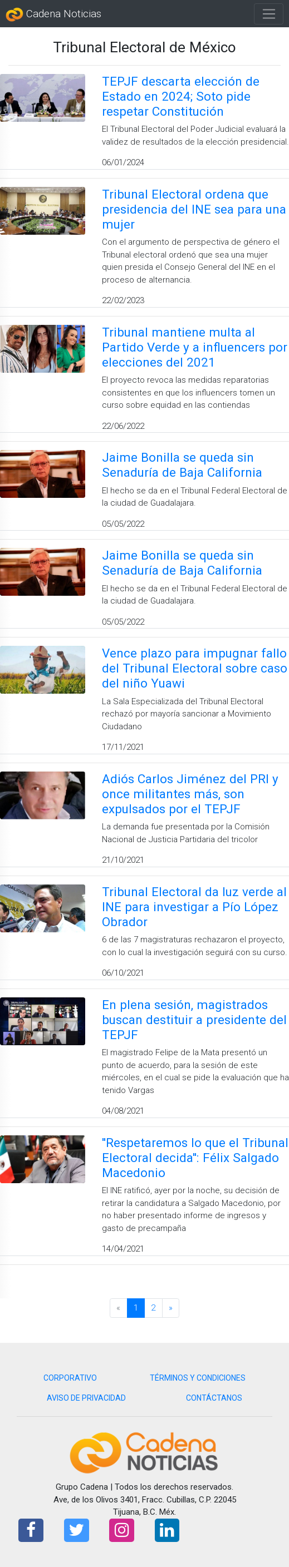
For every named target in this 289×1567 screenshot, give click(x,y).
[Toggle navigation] (268, 13)
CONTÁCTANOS (214, 1397)
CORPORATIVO (70, 1377)
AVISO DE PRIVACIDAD (86, 1397)
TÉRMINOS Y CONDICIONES (198, 1377)
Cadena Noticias (53, 14)
